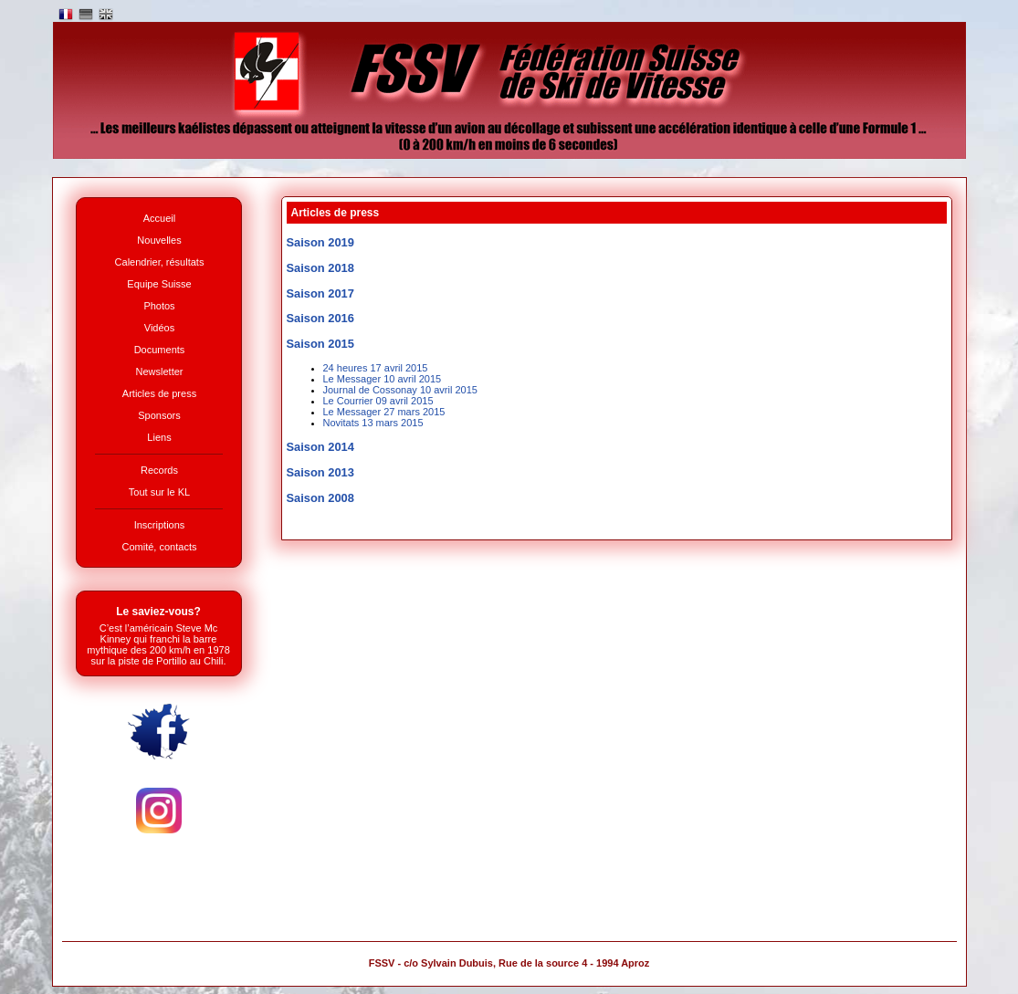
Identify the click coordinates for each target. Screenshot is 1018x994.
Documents (159, 349)
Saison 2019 (320, 242)
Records (159, 470)
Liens (159, 437)
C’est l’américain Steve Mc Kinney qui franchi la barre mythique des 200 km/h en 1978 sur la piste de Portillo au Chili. (158, 644)
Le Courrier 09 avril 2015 (378, 400)
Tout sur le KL (159, 492)
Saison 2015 (320, 344)
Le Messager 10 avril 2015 (382, 378)
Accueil (159, 218)
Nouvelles (159, 240)
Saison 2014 (320, 447)
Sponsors (159, 415)
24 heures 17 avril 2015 (375, 367)
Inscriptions (159, 524)
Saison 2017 (320, 293)
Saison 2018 (320, 268)
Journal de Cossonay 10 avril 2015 (400, 389)
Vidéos (159, 327)
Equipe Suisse (159, 283)
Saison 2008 (320, 498)
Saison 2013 (320, 472)
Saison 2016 (320, 318)
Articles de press (159, 393)
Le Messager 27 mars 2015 (384, 411)
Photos (158, 305)
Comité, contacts (159, 546)
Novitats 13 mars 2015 (373, 422)
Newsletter (160, 371)
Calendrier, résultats (160, 261)
